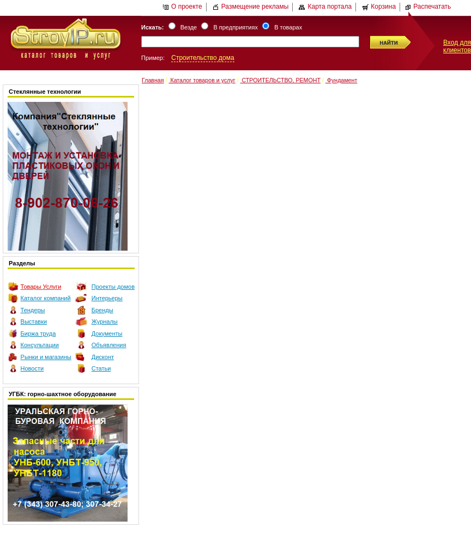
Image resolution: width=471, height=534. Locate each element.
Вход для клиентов (457, 46)
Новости (32, 368)
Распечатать (427, 6)
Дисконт (103, 357)
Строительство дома (202, 58)
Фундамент (341, 80)
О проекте (182, 6)
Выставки (34, 321)
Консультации (40, 345)
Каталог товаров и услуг (201, 80)
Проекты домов (113, 286)
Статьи (101, 368)
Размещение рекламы (251, 6)
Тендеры (33, 310)
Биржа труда (38, 333)
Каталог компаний (46, 298)
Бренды (102, 310)
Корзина (379, 6)
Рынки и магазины (46, 357)
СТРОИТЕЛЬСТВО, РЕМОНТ (280, 80)
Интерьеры (107, 298)
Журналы (105, 321)
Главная (153, 80)
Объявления (109, 345)
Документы (107, 333)
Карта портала (325, 6)
